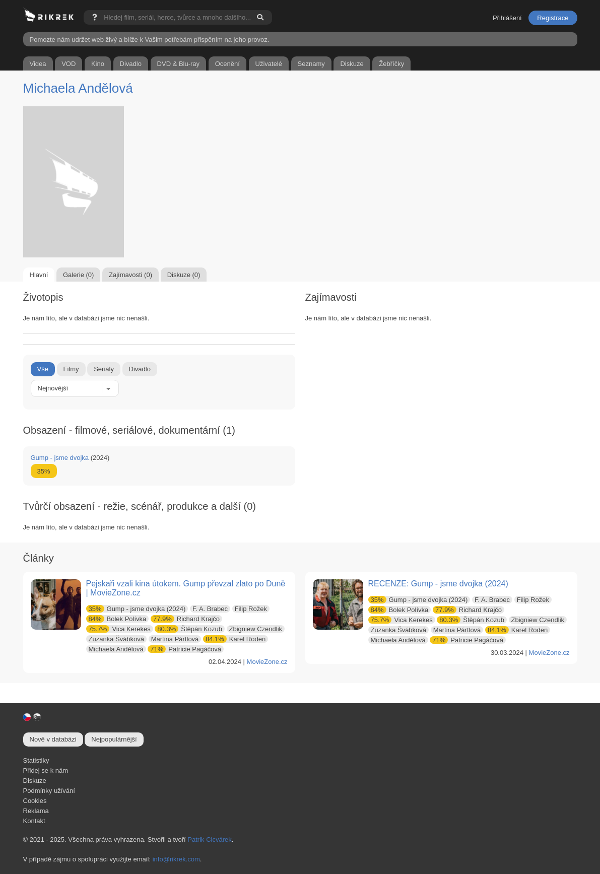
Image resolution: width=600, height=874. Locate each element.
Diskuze (34, 780)
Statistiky (36, 760)
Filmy (71, 369)
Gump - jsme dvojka (60, 457)
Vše (42, 369)
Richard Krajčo (185, 619)
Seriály (104, 369)
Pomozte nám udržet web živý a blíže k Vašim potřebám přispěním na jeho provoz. (150, 39)
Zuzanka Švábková (117, 639)
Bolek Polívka (116, 619)
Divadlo (140, 369)
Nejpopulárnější (114, 739)
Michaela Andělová (78, 88)
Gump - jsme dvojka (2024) (136, 609)
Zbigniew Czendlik (256, 629)
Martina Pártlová (175, 639)
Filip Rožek (251, 609)
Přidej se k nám (46, 770)
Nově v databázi (53, 739)
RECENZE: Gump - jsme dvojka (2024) (438, 583)
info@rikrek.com (176, 859)
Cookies (35, 800)
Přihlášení (507, 18)
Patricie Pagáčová (184, 649)
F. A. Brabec (210, 609)
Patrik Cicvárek (209, 839)
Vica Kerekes (118, 629)
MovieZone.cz (267, 661)
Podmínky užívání (49, 790)
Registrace (552, 18)
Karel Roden (234, 639)
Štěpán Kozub (188, 629)
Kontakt (34, 821)
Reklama (36, 811)
